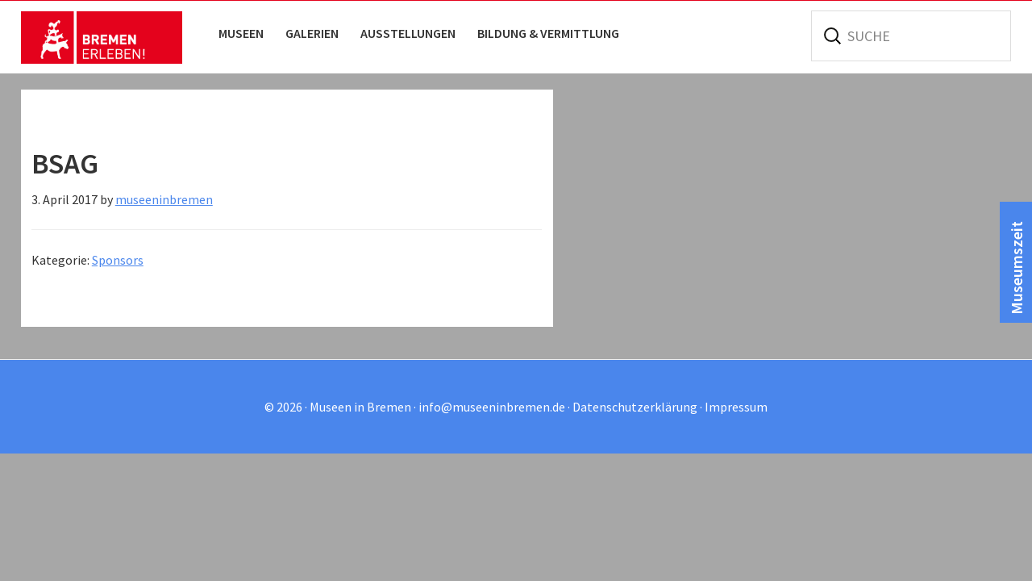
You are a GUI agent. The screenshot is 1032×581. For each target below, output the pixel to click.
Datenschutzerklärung (634, 407)
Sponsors (118, 260)
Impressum (736, 407)
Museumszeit (1016, 268)
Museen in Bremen (101, 37)
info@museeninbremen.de (491, 407)
